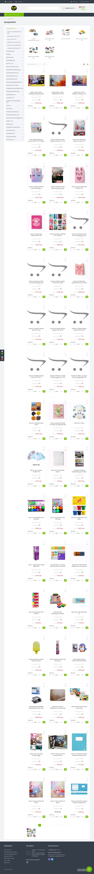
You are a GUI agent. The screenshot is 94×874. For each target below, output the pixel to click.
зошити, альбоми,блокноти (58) (14, 32)
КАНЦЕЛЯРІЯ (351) (11, 28)
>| (75, 825)
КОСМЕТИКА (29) (10, 94)
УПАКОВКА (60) (10, 133)
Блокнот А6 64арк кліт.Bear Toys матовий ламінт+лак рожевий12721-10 (79, 235)
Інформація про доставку (10, 852)
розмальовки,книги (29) (13, 36)
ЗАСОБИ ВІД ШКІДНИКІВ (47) (14, 82)
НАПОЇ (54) (9, 108)
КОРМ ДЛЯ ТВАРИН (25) (12, 91)
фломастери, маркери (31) (14, 45)
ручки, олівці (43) (11, 39)
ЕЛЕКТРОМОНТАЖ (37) (12, 73)
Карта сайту (7, 860)
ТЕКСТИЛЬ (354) (10, 130)
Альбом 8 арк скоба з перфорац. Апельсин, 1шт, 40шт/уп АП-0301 (79, 93)
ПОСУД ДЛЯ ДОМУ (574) (12, 115)
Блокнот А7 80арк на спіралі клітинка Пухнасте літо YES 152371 (57, 377)
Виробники (7, 862)
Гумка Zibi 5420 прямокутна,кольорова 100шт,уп (57, 613)
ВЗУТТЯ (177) (9, 63)
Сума (35, 107)
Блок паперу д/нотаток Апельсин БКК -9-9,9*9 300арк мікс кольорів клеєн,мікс (36, 141)
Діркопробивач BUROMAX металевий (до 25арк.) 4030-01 (36, 708)
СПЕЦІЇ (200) (9, 124)
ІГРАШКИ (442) (10, 51)
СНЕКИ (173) (9, 121)
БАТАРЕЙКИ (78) (10, 60)
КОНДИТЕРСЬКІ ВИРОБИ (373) (14, 88)
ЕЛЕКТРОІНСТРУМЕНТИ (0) (13, 70)
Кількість (30, 105)
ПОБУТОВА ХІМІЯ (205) (12, 111)
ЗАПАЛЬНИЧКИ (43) (11, 79)
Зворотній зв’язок (8, 856)
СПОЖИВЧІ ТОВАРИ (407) (13, 127)
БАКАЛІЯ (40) (9, 57)
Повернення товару (9, 858)
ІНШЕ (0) (8, 54)
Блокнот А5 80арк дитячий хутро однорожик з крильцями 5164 (36, 188)
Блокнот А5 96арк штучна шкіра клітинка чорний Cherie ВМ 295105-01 (58, 188)
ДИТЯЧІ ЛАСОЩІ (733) (12, 66)
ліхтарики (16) (10, 97)
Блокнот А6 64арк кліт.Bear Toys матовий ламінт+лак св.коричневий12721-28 (36, 282)
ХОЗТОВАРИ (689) (11, 136)
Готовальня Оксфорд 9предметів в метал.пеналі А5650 (79, 472)
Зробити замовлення (83, 8)
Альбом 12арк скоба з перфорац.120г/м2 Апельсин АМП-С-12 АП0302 (36, 93)
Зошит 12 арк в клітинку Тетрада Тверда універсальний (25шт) (36, 755)
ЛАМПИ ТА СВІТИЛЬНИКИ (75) (13, 101)
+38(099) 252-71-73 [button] (54, 850)
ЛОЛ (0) (8, 105)
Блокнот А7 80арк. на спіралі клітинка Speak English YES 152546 (79, 377)
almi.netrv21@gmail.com (54, 852)
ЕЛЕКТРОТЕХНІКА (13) (12, 76)
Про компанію (7, 849)
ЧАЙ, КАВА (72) (10, 139)
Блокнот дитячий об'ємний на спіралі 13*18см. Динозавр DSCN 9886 (58, 424)
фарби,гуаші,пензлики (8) (14, 42)
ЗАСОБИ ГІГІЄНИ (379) (12, 85)
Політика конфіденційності (11, 854)
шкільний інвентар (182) (13, 48)
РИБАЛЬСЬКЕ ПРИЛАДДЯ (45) (14, 118)
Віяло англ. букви (79, 423)
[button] (9, 1)
